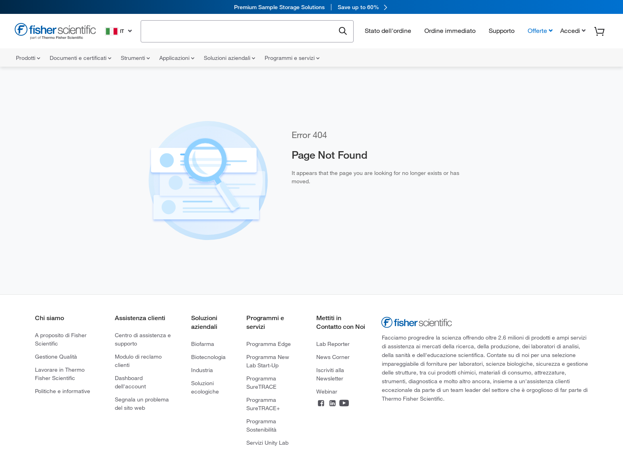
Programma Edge (268, 343)
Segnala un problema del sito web (142, 403)
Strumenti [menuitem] (135, 57)
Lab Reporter (333, 343)
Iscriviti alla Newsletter (330, 374)
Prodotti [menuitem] (28, 57)
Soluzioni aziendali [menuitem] (229, 57)
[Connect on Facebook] (321, 403)
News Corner (333, 357)
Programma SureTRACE (261, 382)
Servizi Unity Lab (267, 442)
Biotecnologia (208, 357)
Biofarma (202, 343)
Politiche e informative (62, 391)
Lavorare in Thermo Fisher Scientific (60, 374)
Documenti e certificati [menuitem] (80, 57)
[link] (311, 7)
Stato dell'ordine (388, 31)
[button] (572, 30)
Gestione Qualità (56, 356)
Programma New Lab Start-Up (267, 361)
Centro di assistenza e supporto (143, 339)
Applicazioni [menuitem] (176, 57)
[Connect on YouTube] (344, 403)
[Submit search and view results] (343, 31)
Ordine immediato (450, 31)
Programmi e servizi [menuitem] (292, 57)
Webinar (326, 391)
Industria (202, 370)
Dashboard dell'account (130, 382)
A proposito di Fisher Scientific (61, 339)
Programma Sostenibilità (261, 425)
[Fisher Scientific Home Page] (55, 32)
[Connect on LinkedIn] (332, 403)
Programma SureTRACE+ (263, 404)
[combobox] (240, 30)
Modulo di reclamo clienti (138, 361)
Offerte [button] (537, 31)
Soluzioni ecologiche (205, 387)
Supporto (502, 31)
